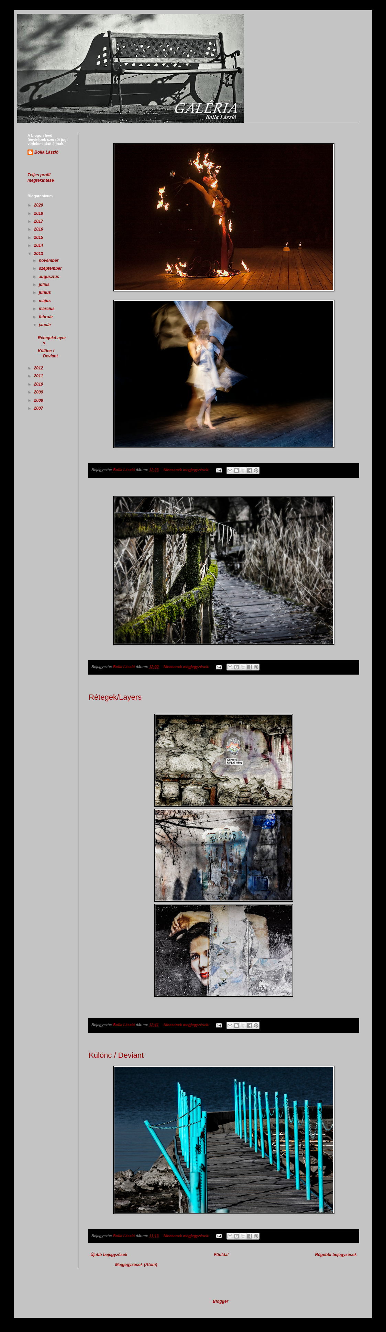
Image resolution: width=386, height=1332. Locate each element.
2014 (39, 245)
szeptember (51, 268)
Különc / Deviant (116, 1055)
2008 (39, 400)
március (47, 308)
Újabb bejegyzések (108, 1254)
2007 (39, 408)
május (45, 300)
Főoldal (221, 1254)
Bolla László (46, 152)
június (45, 292)
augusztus (49, 276)
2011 (39, 376)
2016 (39, 229)
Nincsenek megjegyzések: (186, 470)
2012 (39, 368)
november (49, 260)
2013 (39, 253)
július (45, 284)
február (46, 316)
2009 (39, 392)
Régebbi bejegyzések (336, 1254)
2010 (39, 384)
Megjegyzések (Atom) (136, 1264)
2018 (39, 213)
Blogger (220, 1301)
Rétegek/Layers (115, 697)
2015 (39, 237)
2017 (39, 221)
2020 (39, 205)
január (45, 324)
